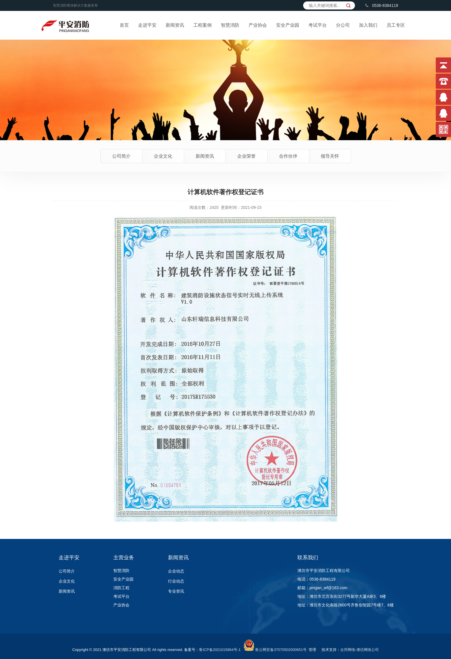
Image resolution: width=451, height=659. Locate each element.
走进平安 (147, 25)
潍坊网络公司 (367, 650)
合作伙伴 (288, 156)
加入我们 (368, 25)
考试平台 (317, 25)
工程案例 (202, 25)
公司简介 (121, 156)
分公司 (343, 25)
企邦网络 (347, 650)
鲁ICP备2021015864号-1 (220, 650)
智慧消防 (230, 25)
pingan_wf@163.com (328, 587)
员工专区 (396, 25)
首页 (124, 25)
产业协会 (258, 25)
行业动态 (176, 581)
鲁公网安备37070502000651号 (281, 650)
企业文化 (163, 156)
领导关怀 (330, 156)
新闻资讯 (175, 25)
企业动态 (176, 571)
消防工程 (121, 587)
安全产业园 (287, 25)
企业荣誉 (246, 156)
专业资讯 (176, 591)
